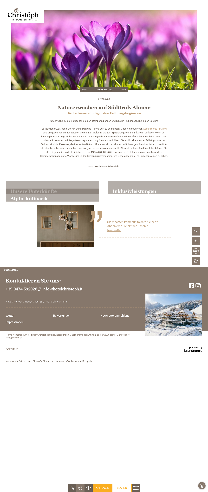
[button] (202, 486)
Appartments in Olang (155, 128)
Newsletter (114, 369)
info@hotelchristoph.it (62, 464)
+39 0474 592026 (21, 464)
